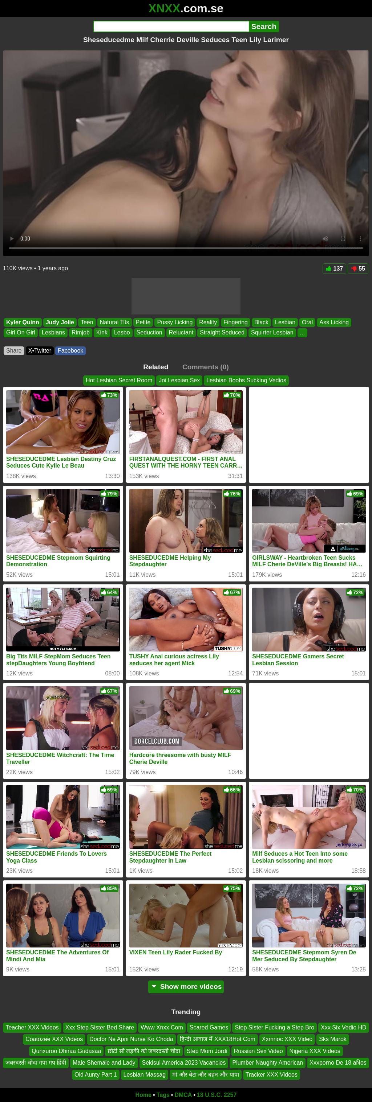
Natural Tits (114, 322)
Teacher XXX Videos (31, 1027)
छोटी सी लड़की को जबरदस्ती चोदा (144, 1051)
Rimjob (81, 333)
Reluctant (181, 333)
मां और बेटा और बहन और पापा (205, 1075)
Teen (87, 322)
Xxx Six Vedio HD (343, 1027)
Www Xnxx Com (162, 1027)
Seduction (149, 333)
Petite (143, 322)
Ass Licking (334, 322)
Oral (307, 322)
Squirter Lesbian (272, 333)
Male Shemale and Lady (104, 1063)
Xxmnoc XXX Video (287, 1039)
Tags (163, 1095)
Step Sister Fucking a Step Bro (274, 1027)
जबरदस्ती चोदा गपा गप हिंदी (35, 1063)
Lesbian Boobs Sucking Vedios (246, 380)
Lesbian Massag (145, 1075)
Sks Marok (333, 1039)
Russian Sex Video (258, 1051)
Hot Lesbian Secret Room (119, 380)
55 (358, 269)
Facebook (70, 351)
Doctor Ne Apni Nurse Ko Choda (131, 1039)
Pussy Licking (175, 322)
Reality (208, 322)
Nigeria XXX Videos (315, 1051)
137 (334, 269)
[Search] (171, 26)
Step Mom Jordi (207, 1051)
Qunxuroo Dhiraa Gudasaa (66, 1051)
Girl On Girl (20, 333)
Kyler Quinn (22, 322)
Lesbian (285, 322)
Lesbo (122, 333)
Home (143, 1095)
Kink (102, 333)
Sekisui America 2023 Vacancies (184, 1063)
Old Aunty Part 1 (95, 1075)
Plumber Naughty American (267, 1063)
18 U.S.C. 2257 (216, 1095)
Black (261, 322)
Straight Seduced (222, 333)
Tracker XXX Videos (272, 1075)
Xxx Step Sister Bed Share (99, 1027)
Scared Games (209, 1027)
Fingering (235, 322)
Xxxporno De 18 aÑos (338, 1063)
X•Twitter (39, 351)
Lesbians (53, 333)
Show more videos (186, 986)
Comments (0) (205, 367)
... (302, 333)
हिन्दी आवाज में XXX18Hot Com (217, 1039)
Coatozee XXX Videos (54, 1039)
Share (14, 351)
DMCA (183, 1095)
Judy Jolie (60, 322)
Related (155, 367)
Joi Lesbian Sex (179, 380)
